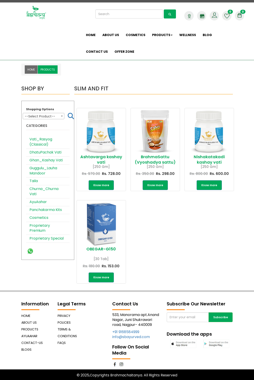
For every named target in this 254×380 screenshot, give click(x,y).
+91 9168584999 (125, 331)
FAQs (62, 343)
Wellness (187, 35)
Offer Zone (124, 51)
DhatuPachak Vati (45, 152)
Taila (33, 180)
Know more (101, 185)
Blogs (26, 349)
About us (110, 35)
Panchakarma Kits (45, 209)
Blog (207, 35)
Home (91, 35)
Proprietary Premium (39, 228)
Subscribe (220, 317)
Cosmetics (38, 217)
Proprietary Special (46, 238)
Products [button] (162, 35)
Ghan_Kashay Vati (46, 160)
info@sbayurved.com (131, 336)
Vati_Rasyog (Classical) (40, 142)
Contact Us (97, 51)
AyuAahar (38, 201)
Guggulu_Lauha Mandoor (43, 170)
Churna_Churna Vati (43, 191)
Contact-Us (32, 343)
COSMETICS (135, 35)
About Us (29, 322)
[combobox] (44, 116)
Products (29, 329)
